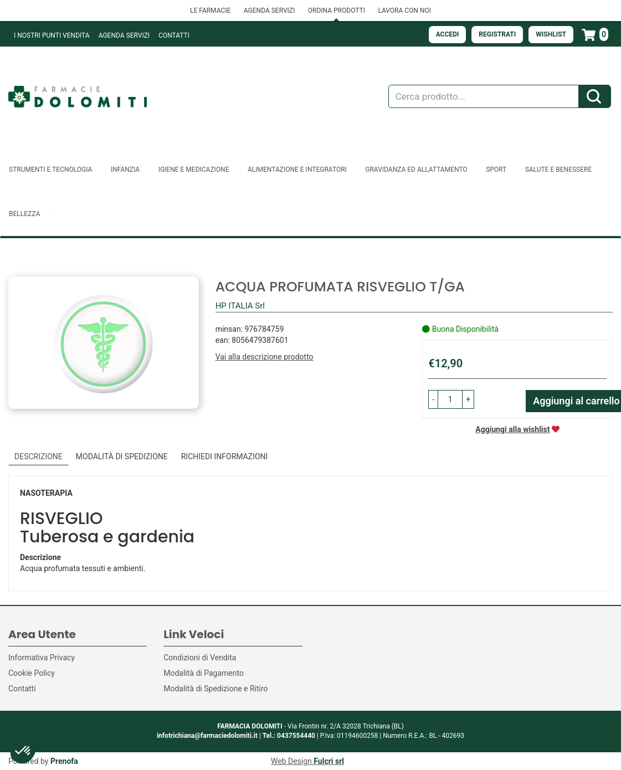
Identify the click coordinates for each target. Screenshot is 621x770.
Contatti (173, 35)
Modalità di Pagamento (203, 673)
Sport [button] (496, 169)
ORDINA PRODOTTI (336, 10)
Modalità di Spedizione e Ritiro (215, 688)
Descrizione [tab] (38, 456)
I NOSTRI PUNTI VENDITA (52, 35)
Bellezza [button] (24, 214)
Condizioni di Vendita (199, 657)
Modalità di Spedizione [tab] (122, 456)
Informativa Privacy (41, 657)
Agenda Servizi (124, 35)
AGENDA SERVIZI (269, 10)
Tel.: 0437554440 (289, 736)
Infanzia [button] (125, 169)
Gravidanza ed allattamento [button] (416, 169)
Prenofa (64, 761)
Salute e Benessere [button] (558, 169)
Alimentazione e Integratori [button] (297, 169)
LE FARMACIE (210, 10)
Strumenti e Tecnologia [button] (50, 169)
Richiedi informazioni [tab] (224, 456)
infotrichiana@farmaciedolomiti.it (207, 736)
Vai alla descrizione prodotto (264, 356)
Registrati (497, 34)
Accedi (447, 34)
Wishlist (551, 34)
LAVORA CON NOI (404, 10)
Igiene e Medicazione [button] (193, 169)
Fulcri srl (329, 761)
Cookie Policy (31, 673)
